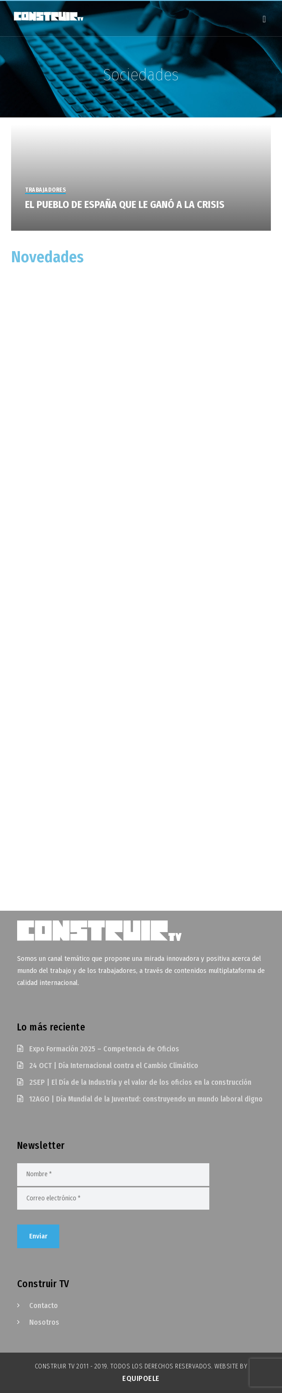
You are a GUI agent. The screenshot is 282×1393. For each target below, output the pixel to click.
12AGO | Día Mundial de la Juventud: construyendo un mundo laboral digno (146, 1099)
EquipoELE (141, 1378)
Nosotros (44, 1322)
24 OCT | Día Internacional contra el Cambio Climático (113, 1065)
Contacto (43, 1305)
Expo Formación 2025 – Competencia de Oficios (104, 1048)
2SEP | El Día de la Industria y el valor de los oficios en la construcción (140, 1082)
